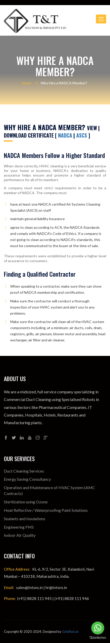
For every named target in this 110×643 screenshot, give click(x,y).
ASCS (82, 135)
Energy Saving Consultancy (27, 479)
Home (26, 83)
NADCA (65, 135)
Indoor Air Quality (20, 535)
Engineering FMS (19, 527)
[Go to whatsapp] (97, 628)
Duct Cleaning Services (24, 470)
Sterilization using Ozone (26, 501)
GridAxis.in (70, 631)
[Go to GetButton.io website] (98, 637)
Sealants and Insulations (24, 518)
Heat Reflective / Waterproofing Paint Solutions (46, 510)
